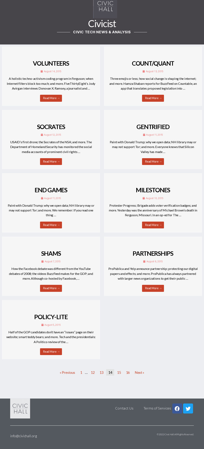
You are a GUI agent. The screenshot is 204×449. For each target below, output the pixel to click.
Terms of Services (157, 408)
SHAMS (51, 253)
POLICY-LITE (51, 317)
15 (119, 372)
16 (128, 372)
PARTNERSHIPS (153, 253)
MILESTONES (153, 190)
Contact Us (124, 408)
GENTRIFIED (152, 126)
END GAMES (51, 190)
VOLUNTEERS (51, 63)
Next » (139, 372)
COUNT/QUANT (153, 63)
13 (101, 372)
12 (92, 372)
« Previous (67, 372)
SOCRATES (51, 126)
